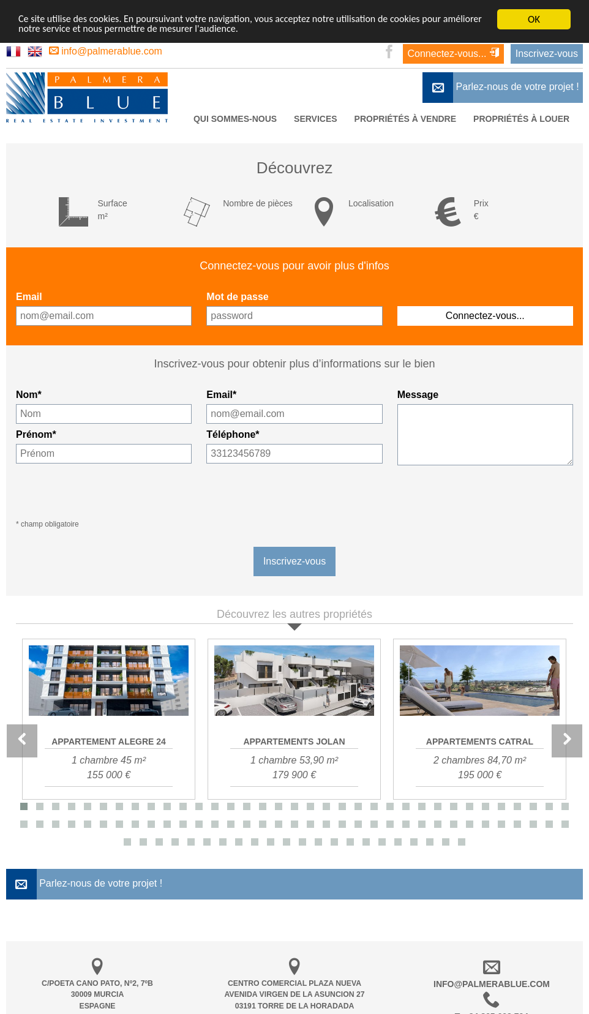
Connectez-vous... (453, 53)
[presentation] (490, 493)
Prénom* (36, 434)
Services (315, 119)
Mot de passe (237, 296)
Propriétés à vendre (405, 119)
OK (534, 19)
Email (29, 296)
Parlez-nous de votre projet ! (500, 87)
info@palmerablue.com (105, 51)
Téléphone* (232, 434)
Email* (221, 394)
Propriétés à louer (521, 119)
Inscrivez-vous (547, 53)
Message (418, 394)
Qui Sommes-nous (235, 119)
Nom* (29, 394)
